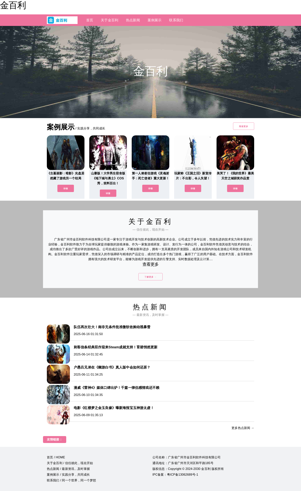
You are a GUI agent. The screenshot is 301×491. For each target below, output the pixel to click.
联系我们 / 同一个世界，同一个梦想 (71, 480)
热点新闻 (133, 20)
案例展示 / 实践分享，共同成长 (68, 474)
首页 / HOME (56, 457)
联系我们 (176, 20)
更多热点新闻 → (243, 428)
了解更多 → (150, 277)
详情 (65, 188)
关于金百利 (109, 20)
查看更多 (150, 264)
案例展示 (155, 20)
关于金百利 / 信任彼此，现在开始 (70, 463)
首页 (89, 20)
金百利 (13, 5)
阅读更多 (243, 126)
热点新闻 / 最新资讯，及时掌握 (68, 468)
